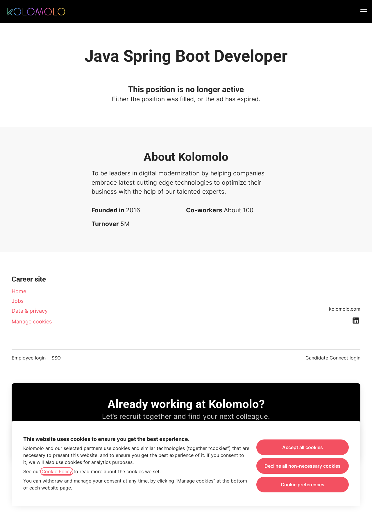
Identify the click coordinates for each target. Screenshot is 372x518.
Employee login (29, 358)
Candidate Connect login (332, 358)
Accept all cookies (302, 447)
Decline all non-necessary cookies (302, 466)
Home (19, 291)
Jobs (18, 301)
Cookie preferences (302, 484)
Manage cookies (32, 321)
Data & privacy (30, 311)
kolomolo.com (344, 309)
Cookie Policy (57, 471)
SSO (56, 358)
